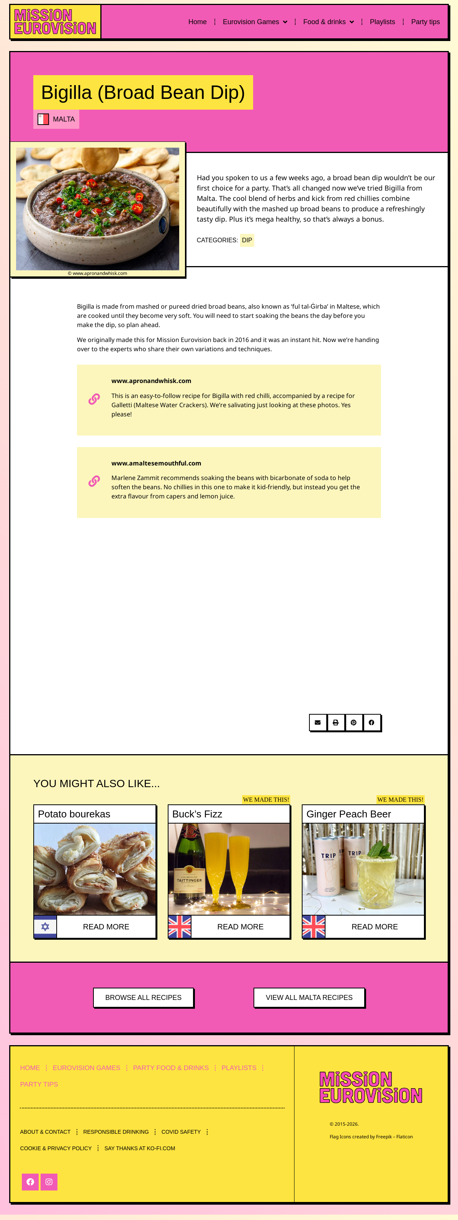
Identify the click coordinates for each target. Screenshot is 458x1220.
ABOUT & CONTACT (47, 1135)
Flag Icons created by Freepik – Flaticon (371, 1136)
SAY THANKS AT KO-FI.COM (145, 1153)
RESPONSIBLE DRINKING (121, 1135)
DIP (247, 240)
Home (197, 22)
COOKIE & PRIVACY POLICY (57, 1153)
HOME (32, 1068)
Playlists (382, 22)
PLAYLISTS (257, 1068)
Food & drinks (328, 22)
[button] (318, 723)
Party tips (425, 22)
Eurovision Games (255, 22)
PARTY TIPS (41, 1086)
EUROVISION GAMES (94, 1068)
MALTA (64, 119)
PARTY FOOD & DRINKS (184, 1068)
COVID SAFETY (189, 1135)
